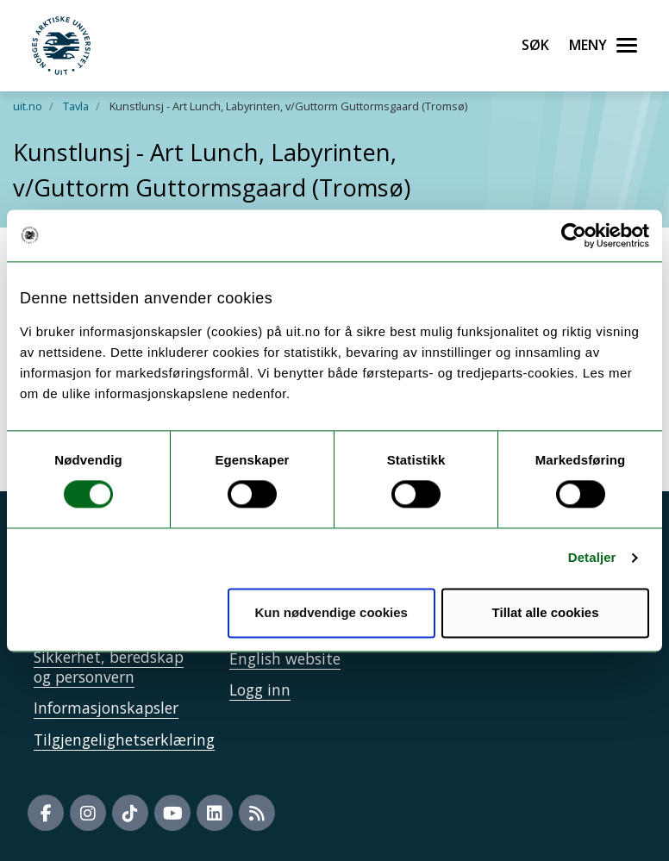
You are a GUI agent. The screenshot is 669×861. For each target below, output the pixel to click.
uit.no (27, 106)
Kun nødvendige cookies (331, 612)
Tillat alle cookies (545, 612)
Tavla (76, 106)
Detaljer (592, 558)
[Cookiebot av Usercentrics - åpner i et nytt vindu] (573, 235)
